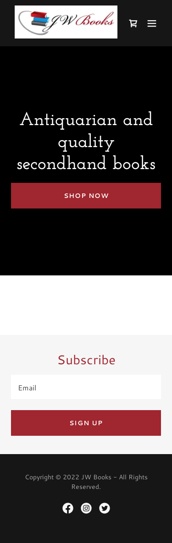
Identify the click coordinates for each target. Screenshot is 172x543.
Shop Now (86, 195)
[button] (152, 23)
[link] (66, 37)
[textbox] (86, 387)
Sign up (86, 423)
